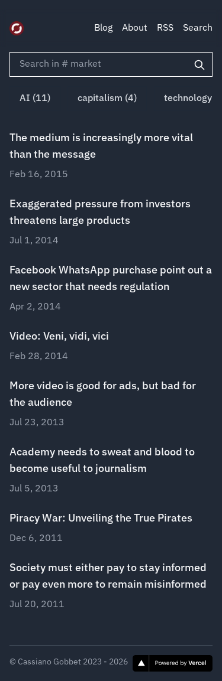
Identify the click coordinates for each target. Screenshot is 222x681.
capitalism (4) (107, 98)
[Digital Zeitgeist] (16, 28)
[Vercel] (173, 663)
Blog (103, 28)
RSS (165, 28)
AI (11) (35, 98)
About (134, 28)
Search (198, 28)
